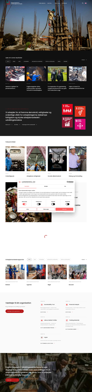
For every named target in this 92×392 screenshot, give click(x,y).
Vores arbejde (42, 3)
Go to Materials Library (71, 329)
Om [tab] (65, 186)
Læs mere (9, 380)
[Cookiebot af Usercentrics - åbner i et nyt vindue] (67, 182)
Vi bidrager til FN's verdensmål (28, 124)
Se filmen (16, 124)
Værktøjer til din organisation (13, 311)
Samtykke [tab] (27, 186)
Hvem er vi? (7, 124)
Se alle (83, 59)
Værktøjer (57, 3)
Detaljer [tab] (46, 186)
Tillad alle (64, 209)
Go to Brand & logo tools (47, 343)
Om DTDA (49, 3)
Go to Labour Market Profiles (47, 327)
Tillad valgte (46, 209)
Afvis (27, 209)
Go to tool (43, 312)
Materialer (64, 3)
